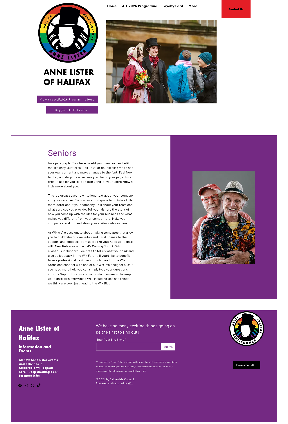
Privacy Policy (117, 362)
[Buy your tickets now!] (72, 110)
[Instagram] (26, 385)
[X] (32, 385)
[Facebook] (20, 385)
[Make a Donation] (246, 365)
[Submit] (168, 346)
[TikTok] (39, 385)
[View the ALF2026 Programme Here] (67, 99)
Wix (130, 383)
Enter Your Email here (110, 339)
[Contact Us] (236, 9)
